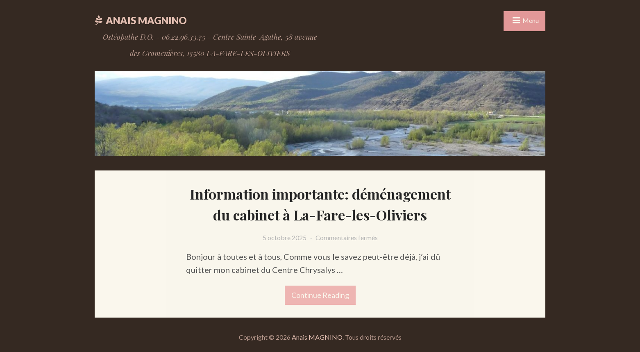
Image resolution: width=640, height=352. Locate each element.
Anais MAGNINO (146, 20)
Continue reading (317, 293)
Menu (530, 20)
